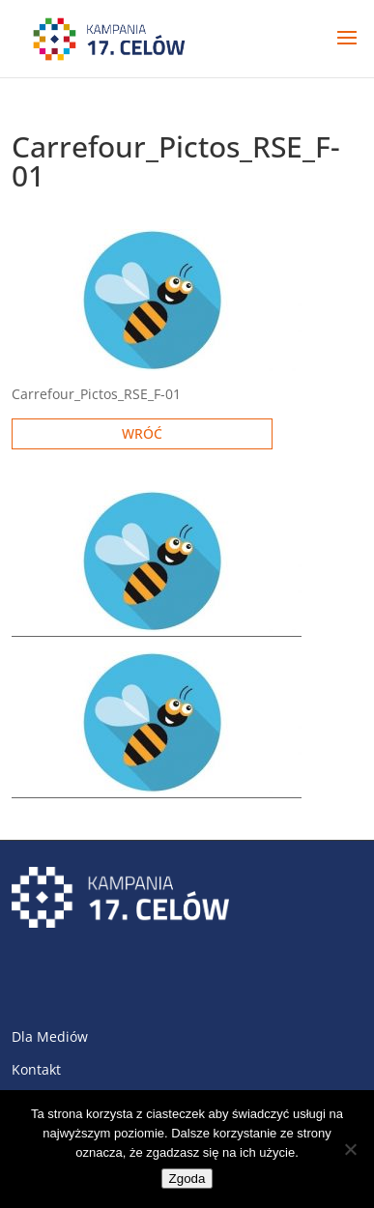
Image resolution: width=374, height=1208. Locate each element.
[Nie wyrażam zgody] (350, 1149)
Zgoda (187, 1178)
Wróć (142, 433)
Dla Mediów (50, 1036)
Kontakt (36, 1069)
